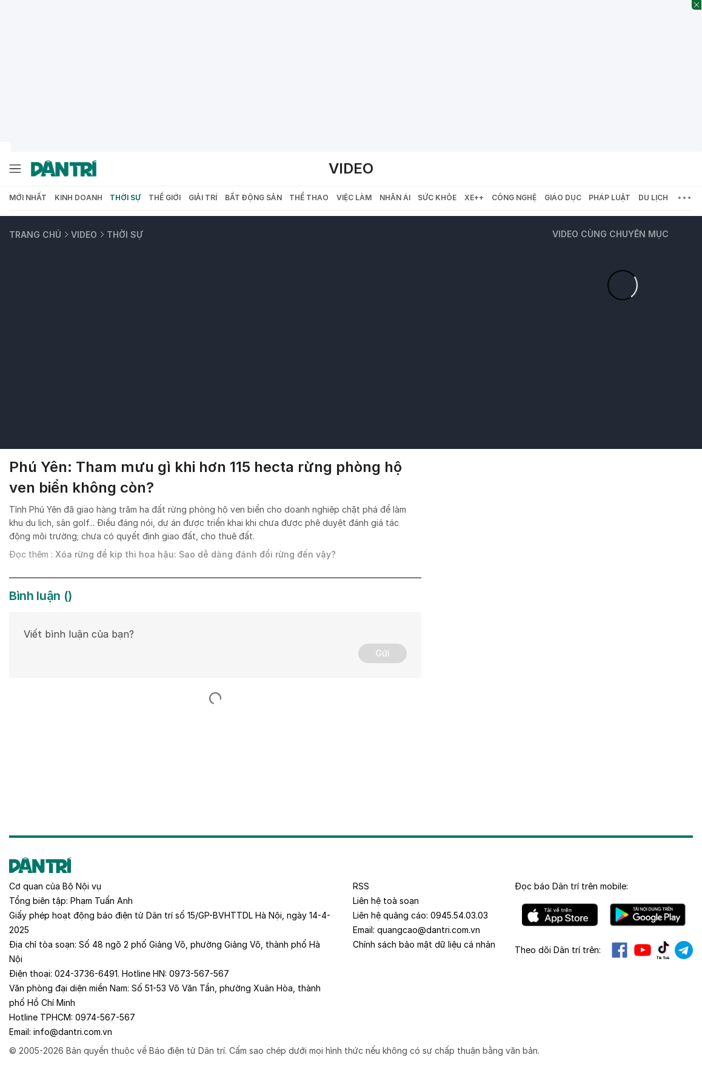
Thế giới (165, 197)
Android (648, 914)
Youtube (642, 950)
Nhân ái (394, 197)
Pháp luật (609, 197)
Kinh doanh (78, 197)
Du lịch (653, 197)
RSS (361, 886)
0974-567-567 (105, 1017)
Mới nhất (28, 197)
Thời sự (125, 197)
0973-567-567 (199, 973)
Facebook (619, 950)
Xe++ (474, 197)
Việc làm (354, 197)
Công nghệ (514, 197)
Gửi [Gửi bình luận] (382, 653)
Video (351, 168)
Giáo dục (562, 197)
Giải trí (203, 197)
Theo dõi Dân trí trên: (558, 950)
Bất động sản (253, 197)
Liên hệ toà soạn (386, 900)
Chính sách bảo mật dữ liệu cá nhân (424, 944)
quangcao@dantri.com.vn (428, 930)
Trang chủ (35, 234)
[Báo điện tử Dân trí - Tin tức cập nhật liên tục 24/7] (63, 168)
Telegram (684, 950)
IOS (560, 914)
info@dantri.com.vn (72, 1032)
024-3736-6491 (86, 973)
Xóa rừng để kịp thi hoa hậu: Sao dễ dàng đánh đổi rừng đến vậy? (195, 554)
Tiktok (663, 950)
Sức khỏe (437, 197)
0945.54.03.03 (459, 915)
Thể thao (309, 197)
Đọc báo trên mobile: (571, 886)
